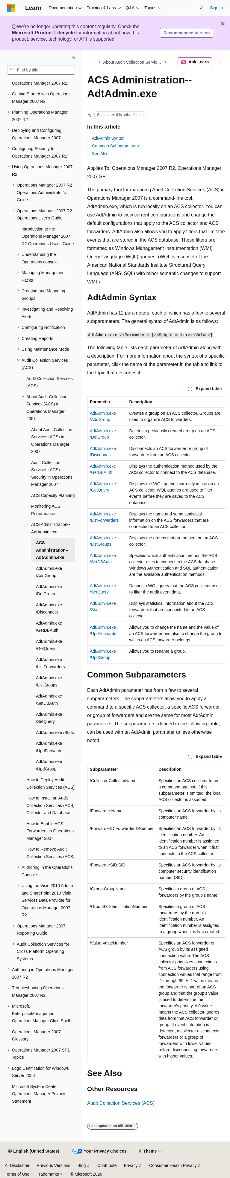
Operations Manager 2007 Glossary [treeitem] (36, 1035)
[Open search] (202, 8)
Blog (82, 1165)
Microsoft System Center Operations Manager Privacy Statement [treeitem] (38, 1094)
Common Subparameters (115, 146)
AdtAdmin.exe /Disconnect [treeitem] (49, 608)
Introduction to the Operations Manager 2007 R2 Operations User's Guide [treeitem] (48, 236)
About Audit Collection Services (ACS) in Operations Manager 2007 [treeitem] (51, 440)
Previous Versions (53, 1165)
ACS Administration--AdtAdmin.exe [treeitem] (52, 550)
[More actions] (220, 62)
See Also (100, 153)
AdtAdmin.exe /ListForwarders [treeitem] (50, 663)
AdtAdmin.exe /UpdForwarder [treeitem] (50, 747)
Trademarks (48, 1174)
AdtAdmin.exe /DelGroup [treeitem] (49, 590)
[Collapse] (73, 57)
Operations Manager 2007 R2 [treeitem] (39, 83)
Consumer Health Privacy (173, 1165)
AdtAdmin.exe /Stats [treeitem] (55, 732)
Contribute (107, 1165)
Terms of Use (17, 1174)
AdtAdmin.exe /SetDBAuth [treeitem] (49, 700)
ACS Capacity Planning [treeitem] (53, 495)
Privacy (131, 1165)
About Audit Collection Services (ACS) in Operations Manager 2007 (133, 62)
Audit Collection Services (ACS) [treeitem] (49, 382)
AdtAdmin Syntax (108, 138)
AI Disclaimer (17, 1165)
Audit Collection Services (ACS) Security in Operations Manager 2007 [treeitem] (51, 473)
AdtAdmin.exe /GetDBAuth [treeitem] (49, 627)
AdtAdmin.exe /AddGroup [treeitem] (49, 572)
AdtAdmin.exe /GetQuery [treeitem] (49, 645)
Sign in (216, 7)
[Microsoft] (11, 8)
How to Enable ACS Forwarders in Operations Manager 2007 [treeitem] (50, 831)
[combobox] (41, 70)
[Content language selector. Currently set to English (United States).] (34, 1151)
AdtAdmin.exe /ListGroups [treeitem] (49, 681)
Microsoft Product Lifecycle (43, 32)
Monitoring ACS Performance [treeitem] (45, 510)
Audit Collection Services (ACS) (121, 1103)
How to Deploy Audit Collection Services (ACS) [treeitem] (50, 783)
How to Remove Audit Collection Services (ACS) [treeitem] (50, 853)
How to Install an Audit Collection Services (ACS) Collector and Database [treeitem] (50, 805)
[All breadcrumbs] (92, 62)
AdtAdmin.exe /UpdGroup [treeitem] (49, 765)
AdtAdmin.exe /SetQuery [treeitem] (49, 718)
